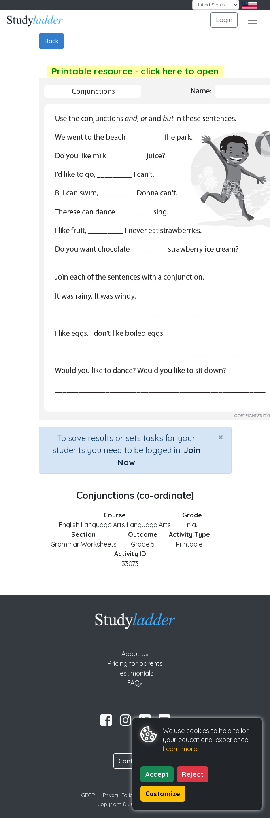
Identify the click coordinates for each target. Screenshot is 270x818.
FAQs (135, 683)
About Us (135, 654)
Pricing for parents (135, 663)
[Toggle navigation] (253, 20)
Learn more (180, 749)
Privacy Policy (119, 795)
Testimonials (135, 673)
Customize (163, 794)
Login (224, 20)
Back (51, 41)
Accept (157, 774)
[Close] (220, 437)
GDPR (88, 795)
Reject (193, 774)
